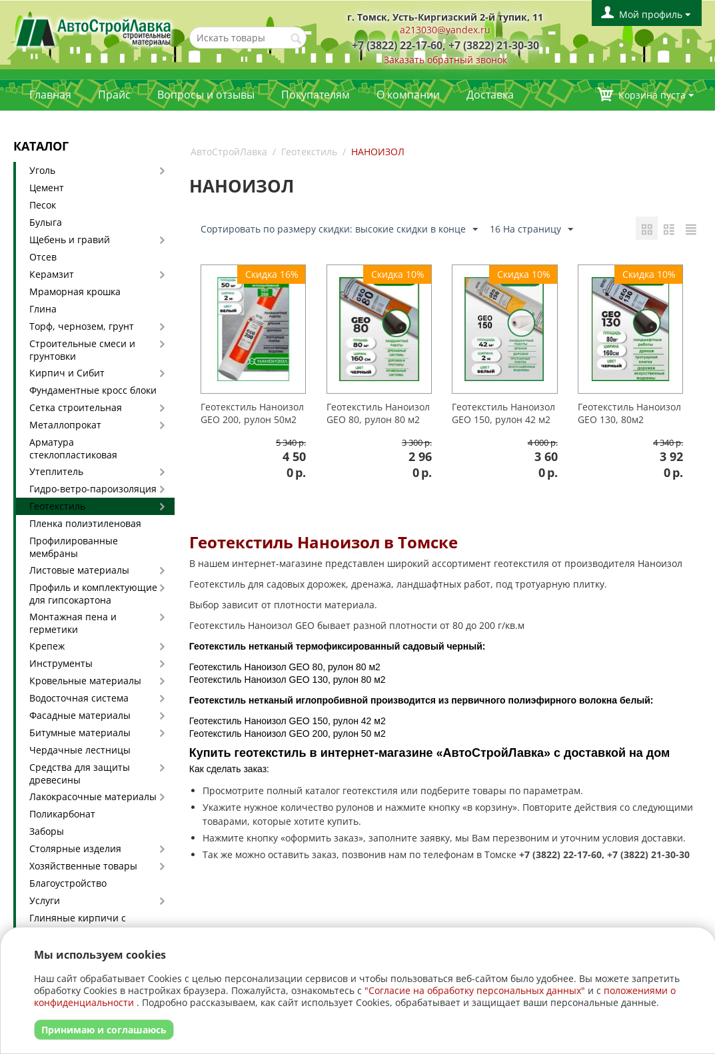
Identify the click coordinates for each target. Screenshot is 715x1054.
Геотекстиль (57, 506)
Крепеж (47, 646)
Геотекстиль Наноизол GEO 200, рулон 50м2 (252, 413)
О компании (408, 94)
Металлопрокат (65, 424)
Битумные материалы (80, 732)
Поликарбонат (62, 813)
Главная (50, 94)
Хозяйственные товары (83, 865)
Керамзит (51, 274)
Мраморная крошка (75, 291)
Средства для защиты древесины (79, 773)
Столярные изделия (75, 848)
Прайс (114, 94)
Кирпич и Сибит (67, 372)
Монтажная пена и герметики (73, 623)
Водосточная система (79, 698)
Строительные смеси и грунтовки (82, 349)
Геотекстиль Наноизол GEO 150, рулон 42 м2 (503, 413)
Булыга (45, 222)
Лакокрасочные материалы (93, 796)
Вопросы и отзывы (206, 94)
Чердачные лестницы (80, 750)
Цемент (46, 187)
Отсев (43, 257)
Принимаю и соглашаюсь (104, 1029)
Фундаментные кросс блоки (93, 390)
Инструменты (61, 663)
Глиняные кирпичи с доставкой (77, 924)
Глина (43, 308)
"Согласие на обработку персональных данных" (474, 990)
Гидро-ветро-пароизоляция (93, 488)
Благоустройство (68, 883)
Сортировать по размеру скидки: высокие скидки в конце (339, 230)
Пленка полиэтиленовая (85, 523)
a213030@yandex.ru (445, 29)
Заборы (46, 831)
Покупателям (315, 94)
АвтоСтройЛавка (229, 151)
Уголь (42, 170)
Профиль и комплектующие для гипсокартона (93, 593)
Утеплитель (56, 471)
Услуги (44, 900)
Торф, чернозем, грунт (81, 326)
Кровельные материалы (85, 680)
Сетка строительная (75, 407)
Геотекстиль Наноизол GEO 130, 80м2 (629, 413)
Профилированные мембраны (73, 547)
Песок (42, 205)
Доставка (490, 94)
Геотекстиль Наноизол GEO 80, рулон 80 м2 (378, 413)
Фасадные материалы (80, 715)
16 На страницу (531, 230)
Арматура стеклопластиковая (73, 448)
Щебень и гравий (69, 239)
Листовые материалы (79, 570)
